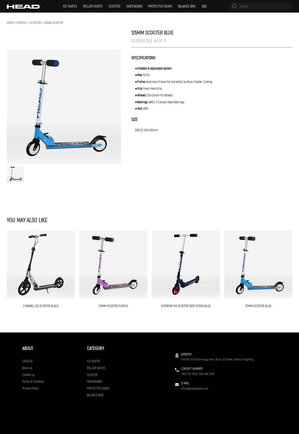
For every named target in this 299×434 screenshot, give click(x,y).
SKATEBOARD (134, 6)
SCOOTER (114, 6)
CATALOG (27, 361)
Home (10, 23)
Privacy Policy (30, 388)
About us (27, 368)
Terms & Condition (33, 382)
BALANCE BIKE (187, 6)
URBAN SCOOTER (53, 23)
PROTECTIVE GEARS (160, 6)
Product (22, 23)
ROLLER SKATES (93, 6)
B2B (204, 6)
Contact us (28, 375)
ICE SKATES (70, 6)
